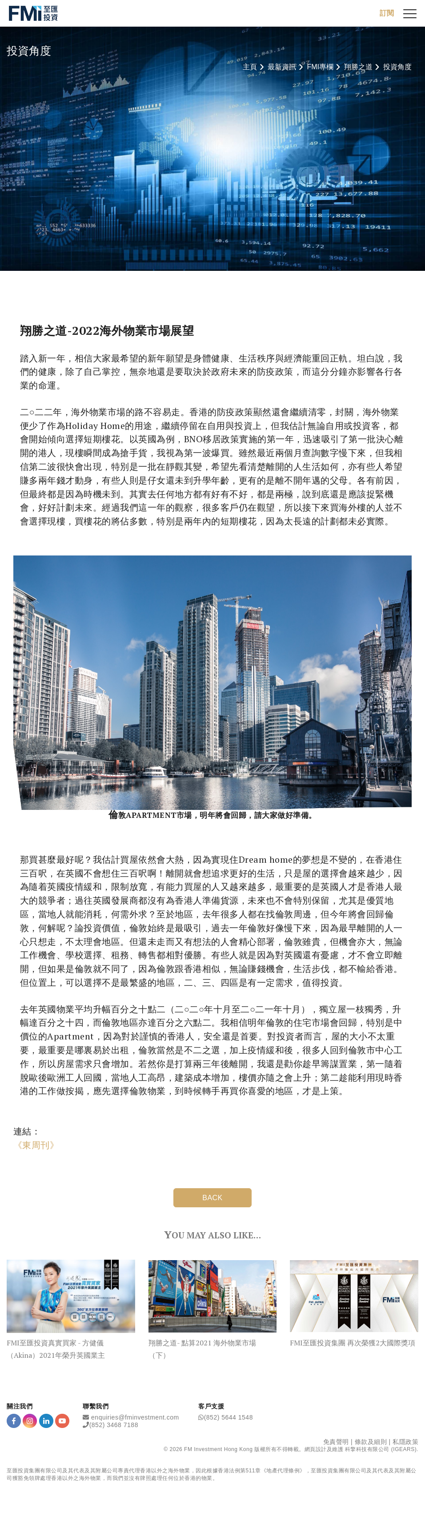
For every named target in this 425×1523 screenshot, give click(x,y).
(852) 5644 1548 (228, 1417)
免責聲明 (336, 1441)
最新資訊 (282, 67)
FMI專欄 (320, 67)
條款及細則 (371, 1441)
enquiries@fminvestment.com (135, 1417)
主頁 (250, 67)
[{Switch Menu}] (410, 13)
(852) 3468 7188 (113, 1424)
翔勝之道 (358, 67)
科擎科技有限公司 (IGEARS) (381, 1449)
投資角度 (397, 67)
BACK (212, 1198)
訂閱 (387, 13)
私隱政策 (405, 1441)
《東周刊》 (36, 1145)
